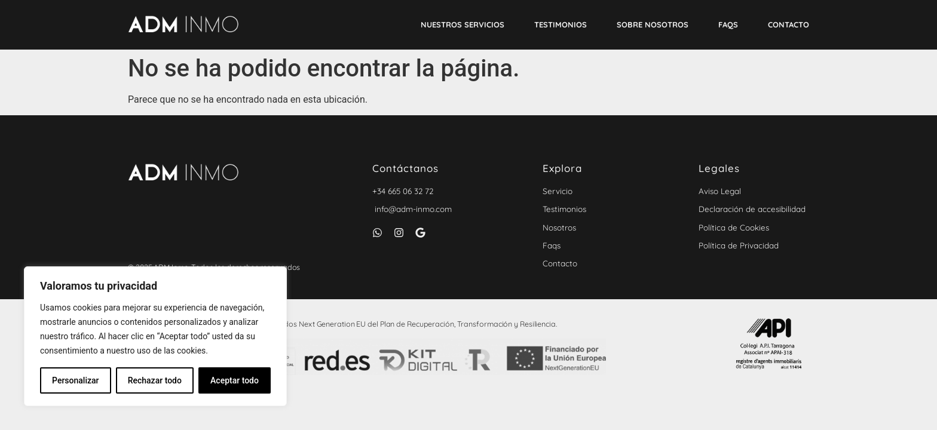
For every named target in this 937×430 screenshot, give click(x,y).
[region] (155, 336)
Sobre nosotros (652, 24)
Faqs (728, 24)
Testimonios (560, 24)
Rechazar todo (155, 380)
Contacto (788, 24)
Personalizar (75, 380)
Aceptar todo (234, 380)
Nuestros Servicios (462, 24)
